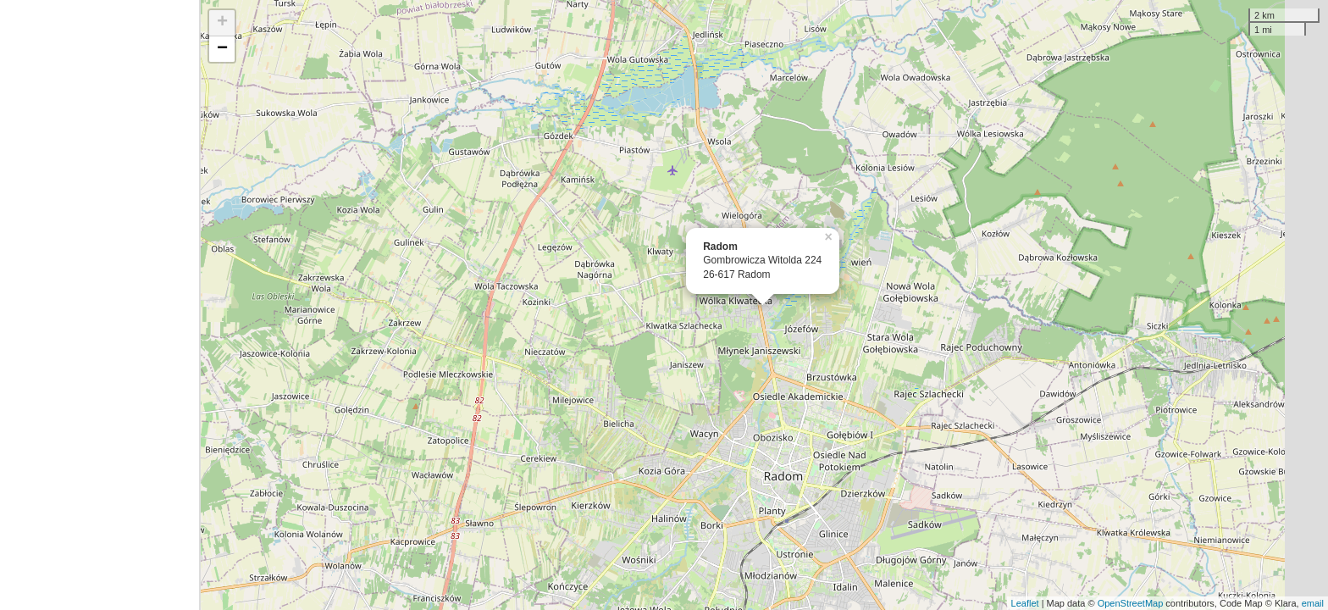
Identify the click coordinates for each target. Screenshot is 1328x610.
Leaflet (1025, 603)
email (1313, 603)
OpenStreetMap (1131, 603)
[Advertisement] (99, 305)
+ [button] (222, 23)
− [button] (222, 49)
